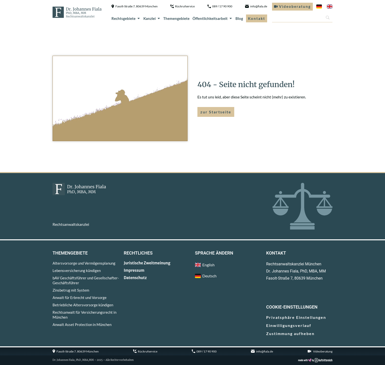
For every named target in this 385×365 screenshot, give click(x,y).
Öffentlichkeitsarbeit (212, 18)
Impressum (134, 270)
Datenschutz (135, 277)
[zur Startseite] (77, 12)
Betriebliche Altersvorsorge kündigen (83, 305)
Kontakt (256, 18)
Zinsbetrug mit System (71, 290)
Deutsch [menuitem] (209, 275)
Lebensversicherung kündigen (77, 270)
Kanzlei (152, 18)
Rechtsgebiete (125, 18)
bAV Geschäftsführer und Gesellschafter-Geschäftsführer (86, 280)
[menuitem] (319, 6)
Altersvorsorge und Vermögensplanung (84, 263)
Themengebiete (176, 18)
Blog (239, 18)
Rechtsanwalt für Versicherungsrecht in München (84, 314)
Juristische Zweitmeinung (147, 263)
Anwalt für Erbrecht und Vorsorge (80, 297)
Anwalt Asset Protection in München (82, 324)
